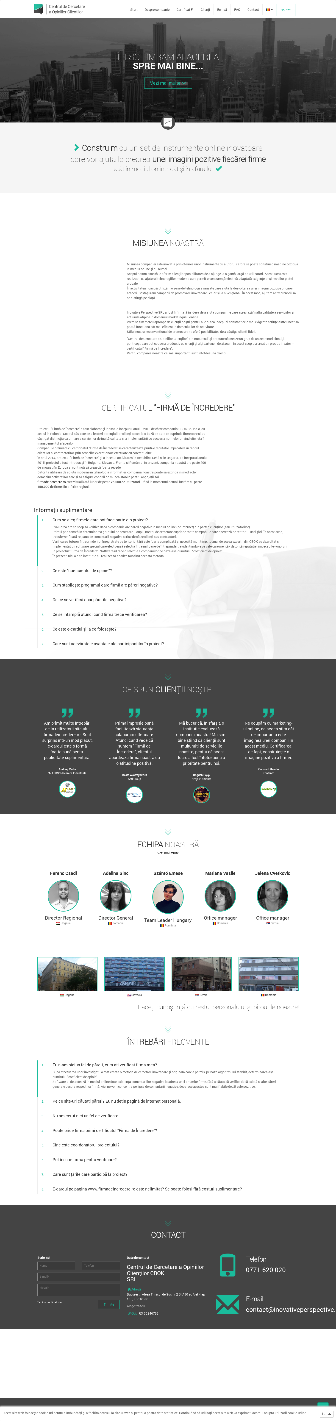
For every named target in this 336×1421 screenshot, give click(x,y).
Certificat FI (185, 9)
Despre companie (157, 9)
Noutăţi (286, 10)
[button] (269, 9)
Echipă (222, 9)
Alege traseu (136, 1306)
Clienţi (205, 9)
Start (134, 9)
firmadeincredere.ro (51, 482)
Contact (253, 9)
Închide (326, 1414)
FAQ (237, 9)
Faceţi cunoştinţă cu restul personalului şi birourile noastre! (218, 1007)
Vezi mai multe (168, 83)
